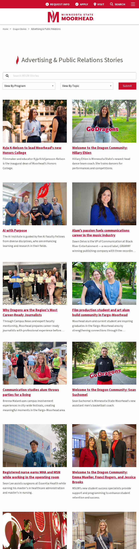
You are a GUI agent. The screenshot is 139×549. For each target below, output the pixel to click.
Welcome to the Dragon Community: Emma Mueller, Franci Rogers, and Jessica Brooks (104, 477)
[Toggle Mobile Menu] (133, 4)
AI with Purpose (15, 230)
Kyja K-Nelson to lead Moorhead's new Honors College (32, 150)
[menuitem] (57, 4)
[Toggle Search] (117, 4)
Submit (127, 86)
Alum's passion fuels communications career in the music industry (100, 233)
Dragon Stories (19, 29)
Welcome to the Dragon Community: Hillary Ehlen (99, 150)
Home (5, 29)
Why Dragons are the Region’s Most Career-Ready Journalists (30, 313)
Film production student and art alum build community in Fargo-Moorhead (101, 313)
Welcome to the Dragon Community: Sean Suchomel (104, 392)
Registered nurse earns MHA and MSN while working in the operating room (31, 475)
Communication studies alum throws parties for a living (31, 392)
